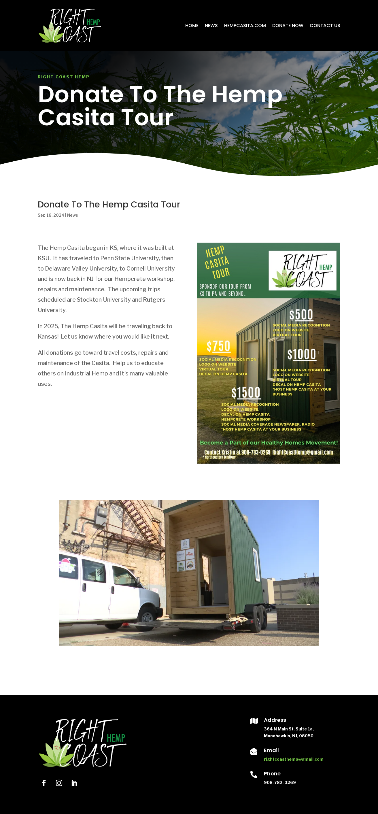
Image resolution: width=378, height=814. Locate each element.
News (211, 25)
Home (192, 25)
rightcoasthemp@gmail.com (294, 759)
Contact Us (325, 25)
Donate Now (287, 25)
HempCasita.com (245, 25)
